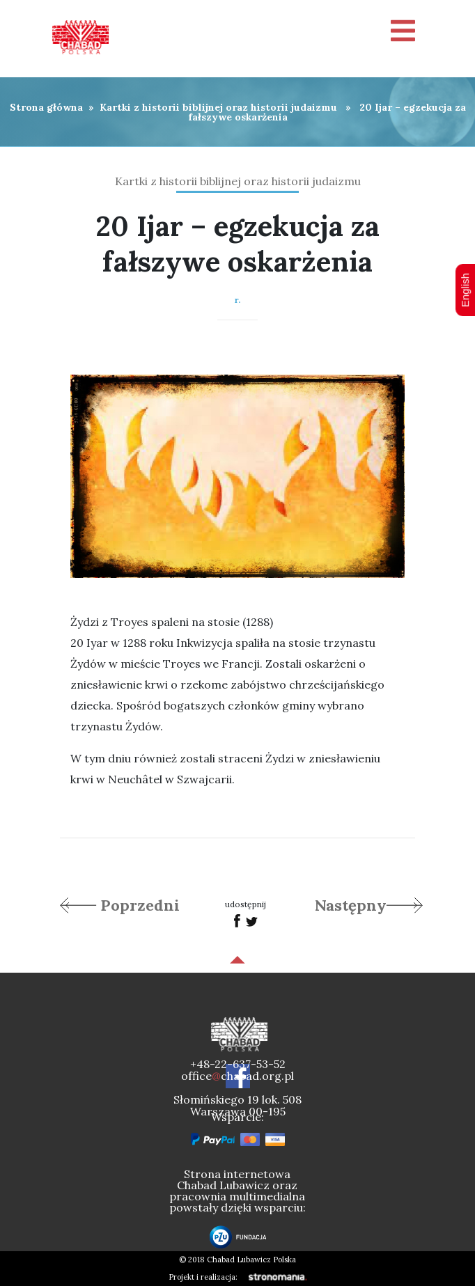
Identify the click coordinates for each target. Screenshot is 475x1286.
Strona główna (46, 107)
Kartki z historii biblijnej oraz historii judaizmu (218, 107)
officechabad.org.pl (237, 1076)
